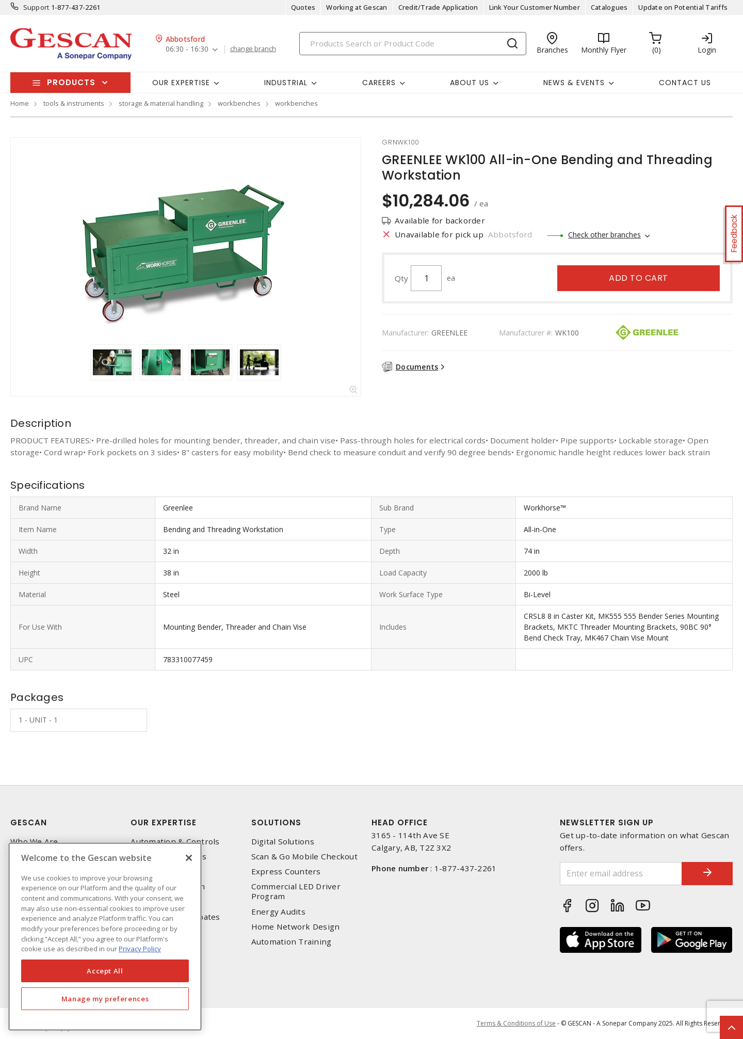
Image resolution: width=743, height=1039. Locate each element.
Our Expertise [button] (181, 82)
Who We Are (34, 841)
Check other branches (604, 234)
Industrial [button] (286, 82)
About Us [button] (469, 82)
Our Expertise (164, 822)
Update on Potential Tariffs (683, 7)
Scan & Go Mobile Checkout (304, 856)
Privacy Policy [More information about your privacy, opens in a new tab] (140, 948)
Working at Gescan (356, 7)
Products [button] (71, 82)
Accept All (105, 971)
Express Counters (286, 871)
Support (36, 7)
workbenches (239, 103)
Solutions (276, 822)
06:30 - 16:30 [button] (187, 49)
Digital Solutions (282, 841)
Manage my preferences (105, 998)
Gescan (28, 822)
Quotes (303, 7)
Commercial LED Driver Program (296, 891)
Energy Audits (278, 912)
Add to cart (638, 278)
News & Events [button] (574, 82)
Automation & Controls (175, 841)
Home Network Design (295, 927)
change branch (253, 49)
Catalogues (609, 7)
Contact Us (685, 82)
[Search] (412, 43)
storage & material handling (161, 103)
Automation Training (291, 942)
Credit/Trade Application (438, 7)
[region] (105, 936)
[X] (188, 857)
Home (19, 103)
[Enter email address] (621, 873)
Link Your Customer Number (534, 7)
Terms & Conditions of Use (516, 1023)
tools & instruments (73, 103)
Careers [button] (379, 82)
